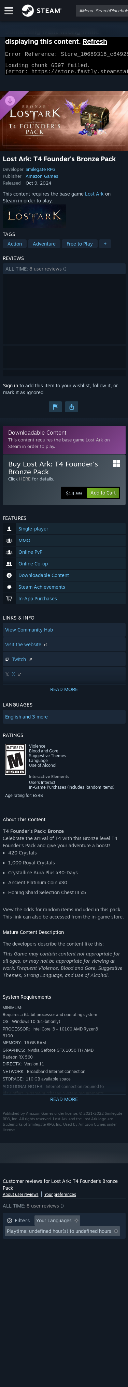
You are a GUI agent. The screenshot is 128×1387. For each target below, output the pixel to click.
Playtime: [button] (17, 1245)
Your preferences (60, 1198)
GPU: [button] (90, 1256)
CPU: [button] (66, 1256)
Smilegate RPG (40, 173)
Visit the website (27, 648)
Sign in (10, 389)
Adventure (44, 248)
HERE (25, 483)
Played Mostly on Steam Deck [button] (74, 1245)
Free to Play (80, 248)
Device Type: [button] (21, 1266)
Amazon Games (42, 180)
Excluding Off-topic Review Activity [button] (46, 1235)
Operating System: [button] (27, 1256)
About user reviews (21, 1198)
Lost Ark (94, 198)
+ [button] (105, 248)
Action (15, 248)
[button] (64, 272)
